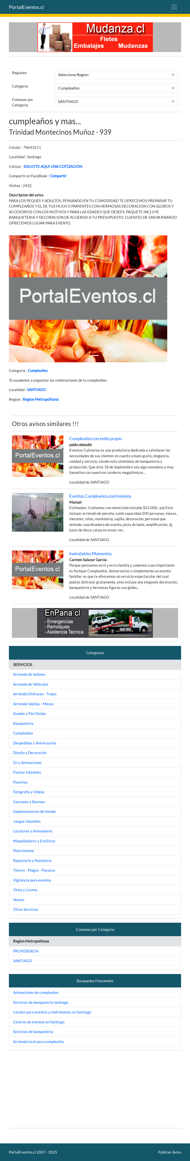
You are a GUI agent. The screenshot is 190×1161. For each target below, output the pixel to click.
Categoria (20, 86)
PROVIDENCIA (25, 951)
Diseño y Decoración (30, 752)
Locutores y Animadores (32, 831)
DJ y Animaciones (27, 762)
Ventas (18, 899)
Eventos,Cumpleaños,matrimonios (100, 496)
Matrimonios (23, 850)
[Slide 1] (95, 355)
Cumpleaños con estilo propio (95, 438)
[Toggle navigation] (174, 7)
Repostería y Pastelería (32, 860)
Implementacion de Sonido (34, 811)
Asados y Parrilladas (29, 713)
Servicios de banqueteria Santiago (40, 1002)
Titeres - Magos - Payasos (34, 870)
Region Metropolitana (41, 399)
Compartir (58, 176)
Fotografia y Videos (29, 792)
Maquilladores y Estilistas (34, 841)
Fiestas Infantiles (27, 772)
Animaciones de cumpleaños (36, 992)
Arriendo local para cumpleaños (38, 1041)
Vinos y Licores (25, 889)
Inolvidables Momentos (90, 553)
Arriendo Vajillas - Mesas (33, 704)
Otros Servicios (25, 909)
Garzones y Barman (29, 801)
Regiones (19, 72)
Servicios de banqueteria (33, 1031)
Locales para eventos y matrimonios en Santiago (52, 1012)
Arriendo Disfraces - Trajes (35, 694)
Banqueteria (23, 723)
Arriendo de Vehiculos (30, 684)
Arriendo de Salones (29, 674)
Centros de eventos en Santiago (39, 1022)
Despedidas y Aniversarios (34, 743)
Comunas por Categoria (22, 102)
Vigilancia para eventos (32, 880)
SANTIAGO (36, 389)
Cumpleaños (38, 370)
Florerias (20, 782)
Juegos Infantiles (27, 821)
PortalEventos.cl (26, 7)
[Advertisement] (95, 1089)
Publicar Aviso (169, 1152)
